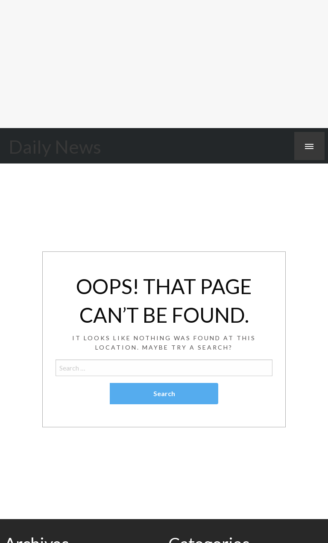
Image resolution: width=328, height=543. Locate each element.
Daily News (55, 146)
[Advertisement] (164, 64)
